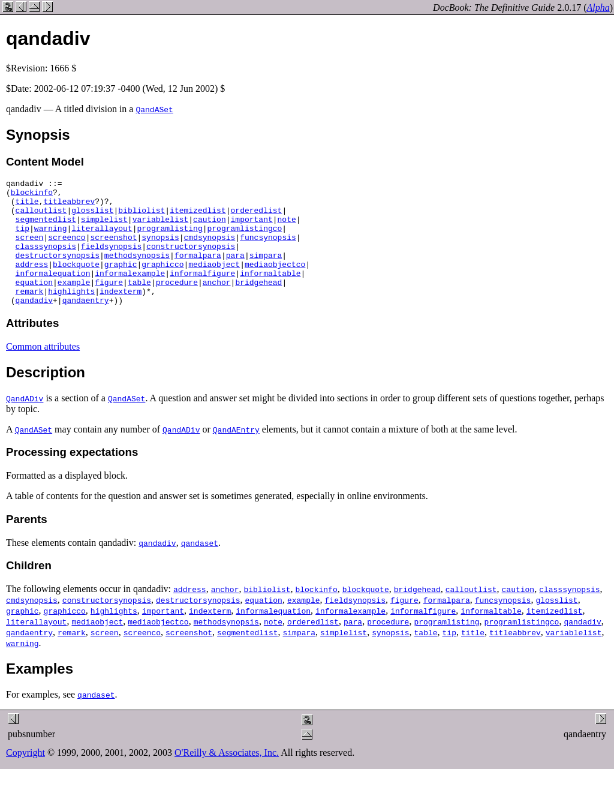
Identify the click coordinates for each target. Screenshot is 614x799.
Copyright (25, 778)
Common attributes (43, 372)
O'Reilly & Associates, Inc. (226, 778)
